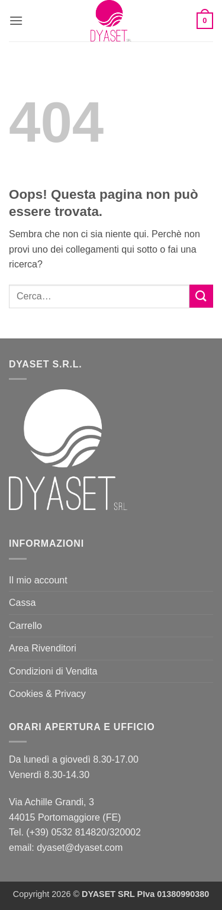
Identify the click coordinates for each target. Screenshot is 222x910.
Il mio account (38, 580)
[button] (16, 20)
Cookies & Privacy (47, 694)
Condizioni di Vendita (53, 671)
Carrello (25, 626)
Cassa (22, 603)
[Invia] (201, 296)
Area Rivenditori (42, 648)
